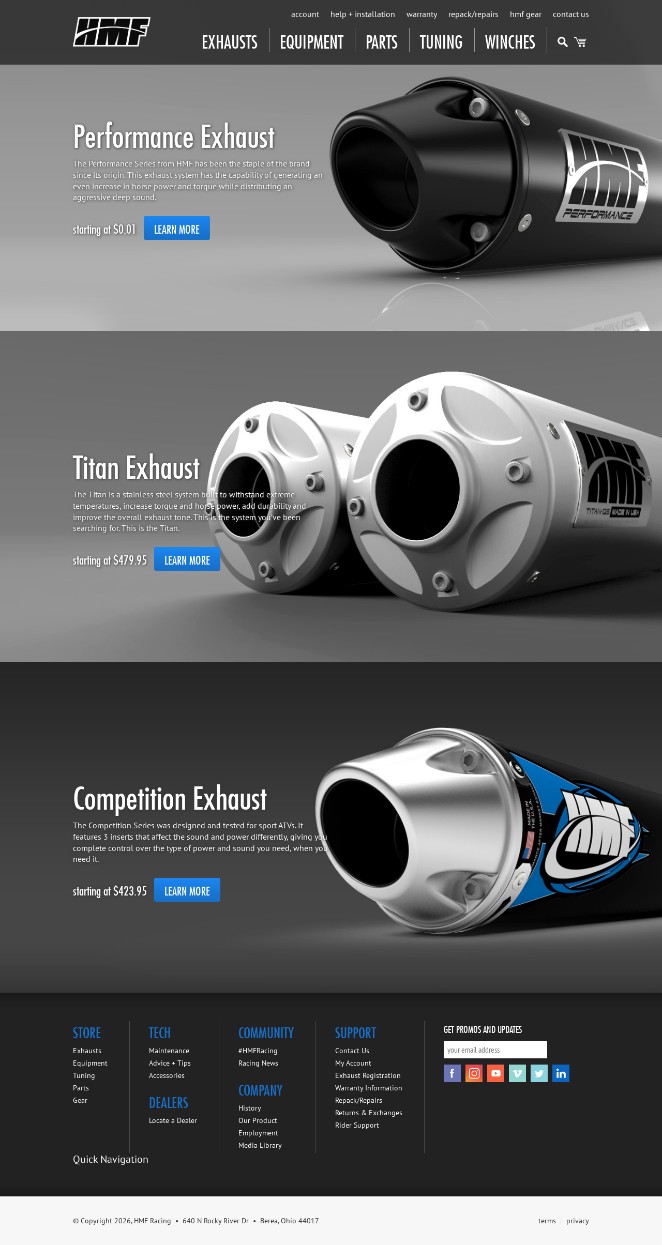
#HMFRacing (258, 1050)
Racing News (258, 1063)
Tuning (441, 40)
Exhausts (230, 40)
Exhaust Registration (368, 1075)
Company (260, 1088)
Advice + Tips (170, 1063)
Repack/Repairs (473, 14)
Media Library (260, 1145)
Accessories (167, 1075)
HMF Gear (525, 14)
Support (355, 1031)
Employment (258, 1132)
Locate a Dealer (173, 1120)
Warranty (422, 14)
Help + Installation (362, 14)
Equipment (311, 40)
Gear (80, 1100)
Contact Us (571, 14)
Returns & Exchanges (368, 1112)
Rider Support (357, 1125)
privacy (577, 1220)
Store (87, 1031)
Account (305, 14)
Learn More (177, 228)
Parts (382, 40)
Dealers (168, 1101)
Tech (160, 1031)
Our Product (257, 1120)
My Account (353, 1063)
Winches (510, 40)
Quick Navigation (110, 1159)
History (249, 1108)
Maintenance (169, 1050)
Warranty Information (368, 1087)
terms (547, 1220)
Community (266, 1031)
